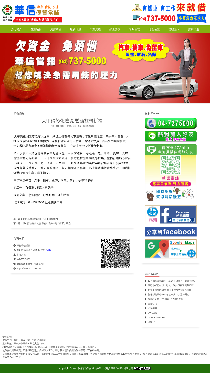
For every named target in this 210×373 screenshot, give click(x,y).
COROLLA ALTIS (155, 317)
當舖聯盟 (193, 29)
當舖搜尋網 (109, 368)
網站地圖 (128, 368)
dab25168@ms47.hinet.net (28, 264)
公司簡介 (16, 29)
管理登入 (173, 29)
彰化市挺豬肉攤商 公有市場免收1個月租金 (168, 290)
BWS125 (151, 313)
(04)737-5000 (21, 259)
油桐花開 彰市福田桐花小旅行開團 (40, 218)
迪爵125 (150, 322)
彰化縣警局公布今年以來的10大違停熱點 (167, 294)
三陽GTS (151, 303)
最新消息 (75, 29)
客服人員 (19, 254)
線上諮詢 (114, 29)
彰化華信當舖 (88, 126)
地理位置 (154, 29)
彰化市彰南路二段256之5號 (29, 250)
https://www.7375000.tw (27, 268)
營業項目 (36, 29)
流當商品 (55, 29)
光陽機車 (151, 308)
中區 (119, 368)
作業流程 (95, 29)
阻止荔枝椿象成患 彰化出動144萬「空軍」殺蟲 (47, 223)
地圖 (49, 250)
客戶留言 (134, 29)
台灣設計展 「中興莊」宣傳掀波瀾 (164, 299)
